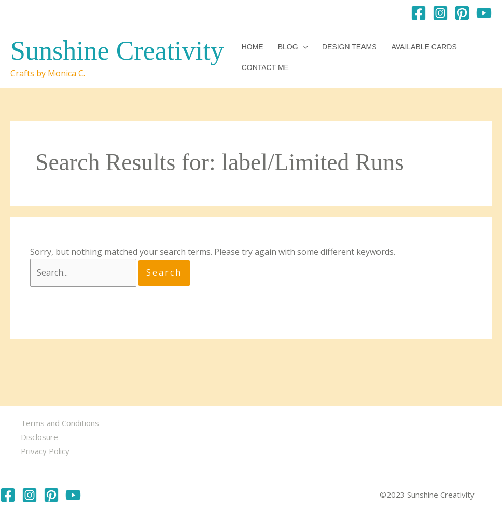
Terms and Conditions (60, 423)
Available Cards (423, 47)
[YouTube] (484, 13)
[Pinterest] (462, 13)
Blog (293, 46)
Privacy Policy (45, 451)
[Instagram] (440, 13)
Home (252, 47)
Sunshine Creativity (117, 50)
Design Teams (349, 47)
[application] (303, 46)
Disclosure (39, 437)
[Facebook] (418, 13)
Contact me (265, 67)
